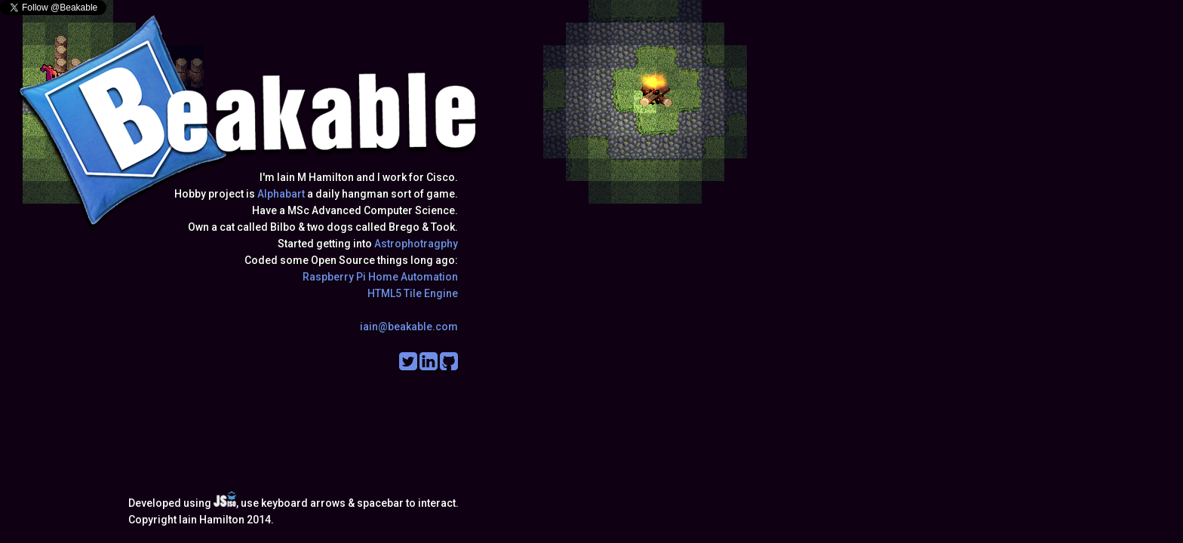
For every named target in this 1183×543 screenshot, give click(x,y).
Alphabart (281, 194)
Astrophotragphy (416, 244)
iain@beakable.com (409, 327)
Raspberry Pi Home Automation (380, 277)
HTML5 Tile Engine (412, 293)
